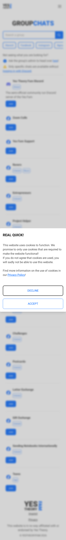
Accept (33, 303)
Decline (33, 290)
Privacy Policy (16, 275)
